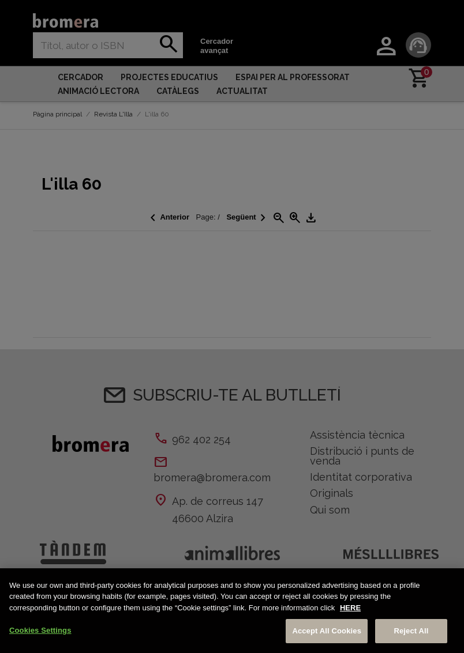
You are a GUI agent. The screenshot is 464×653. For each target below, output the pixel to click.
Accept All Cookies (326, 630)
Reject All (411, 630)
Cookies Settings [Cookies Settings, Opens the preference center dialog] (40, 630)
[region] (232, 610)
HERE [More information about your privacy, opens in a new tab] (350, 607)
